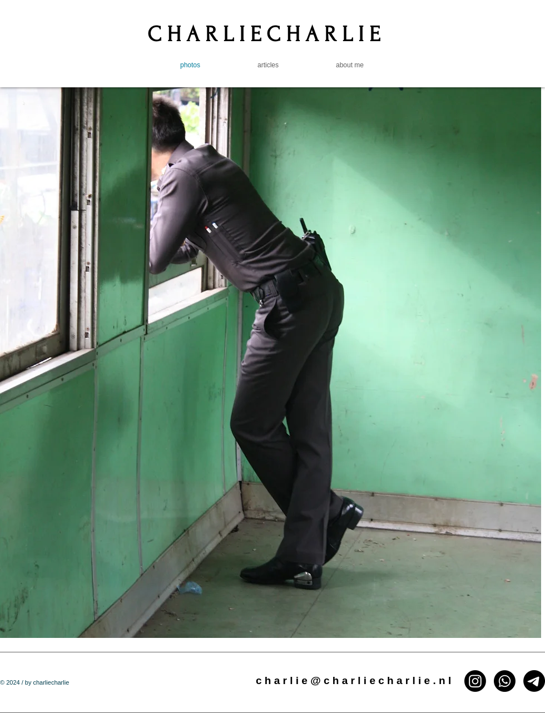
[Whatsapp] (505, 681)
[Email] (534, 681)
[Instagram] (475, 681)
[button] (270, 362)
